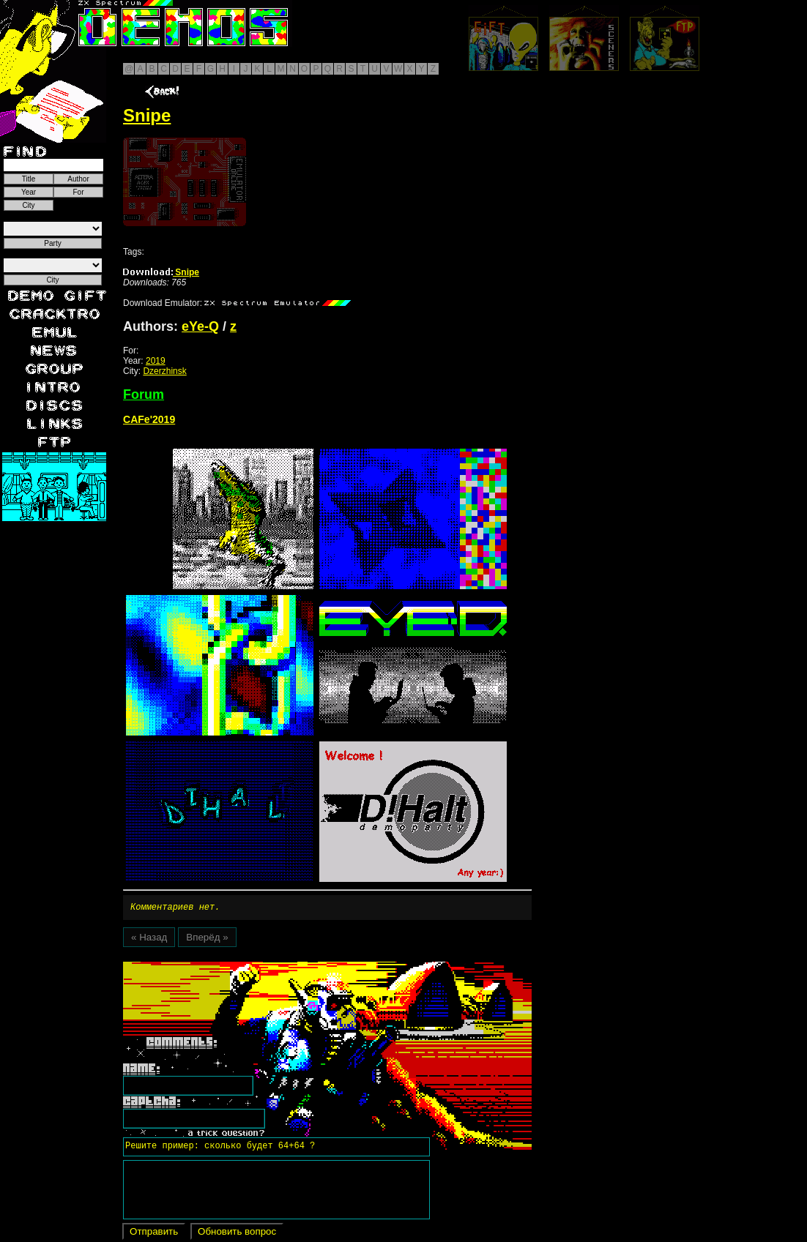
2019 (156, 361)
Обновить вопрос (237, 1233)
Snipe (161, 272)
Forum (143, 394)
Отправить (154, 1233)
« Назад (149, 939)
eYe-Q (200, 326)
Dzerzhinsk (164, 371)
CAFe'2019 (149, 419)
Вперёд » (207, 939)
